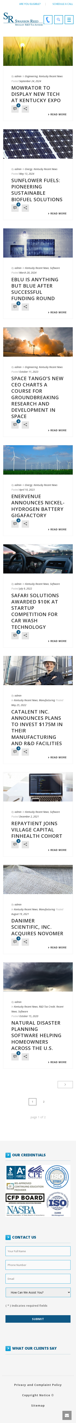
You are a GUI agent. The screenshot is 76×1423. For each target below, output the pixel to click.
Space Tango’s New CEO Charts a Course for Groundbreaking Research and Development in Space (37, 397)
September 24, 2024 (30, 81)
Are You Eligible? (30, 4)
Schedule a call (62, 4)
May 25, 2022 (18, 705)
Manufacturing (47, 700)
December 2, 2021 (29, 816)
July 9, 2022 (25, 588)
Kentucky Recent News (51, 76)
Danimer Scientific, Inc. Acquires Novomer (37, 926)
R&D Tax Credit (47, 1006)
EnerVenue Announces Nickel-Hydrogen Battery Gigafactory (38, 506)
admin (18, 76)
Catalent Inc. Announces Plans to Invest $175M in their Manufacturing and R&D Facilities (37, 727)
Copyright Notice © (38, 1395)
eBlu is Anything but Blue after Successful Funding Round (35, 289)
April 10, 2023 (27, 489)
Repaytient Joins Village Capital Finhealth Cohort (36, 829)
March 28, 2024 (27, 272)
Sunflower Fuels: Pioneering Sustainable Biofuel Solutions (37, 190)
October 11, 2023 (28, 371)
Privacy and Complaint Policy (38, 1385)
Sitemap (38, 1405)
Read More (57, 114)
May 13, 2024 (26, 173)
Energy (28, 169)
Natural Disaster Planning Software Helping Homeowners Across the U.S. (36, 1035)
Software (55, 268)
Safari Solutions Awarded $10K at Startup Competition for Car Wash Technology (35, 611)
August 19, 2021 (20, 914)
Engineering (31, 76)
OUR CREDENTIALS (29, 1154)
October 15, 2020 (28, 1016)
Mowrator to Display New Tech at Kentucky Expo (36, 94)
